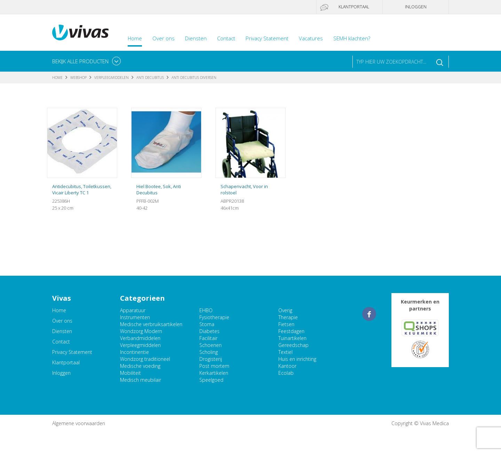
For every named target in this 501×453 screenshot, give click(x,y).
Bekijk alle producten (80, 61)
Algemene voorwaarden (78, 423)
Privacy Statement (267, 38)
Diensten (196, 38)
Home (135, 38)
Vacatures (311, 38)
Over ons (163, 38)
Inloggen (416, 7)
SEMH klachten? (351, 38)
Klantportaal (354, 7)
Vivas (80, 32)
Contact (226, 38)
